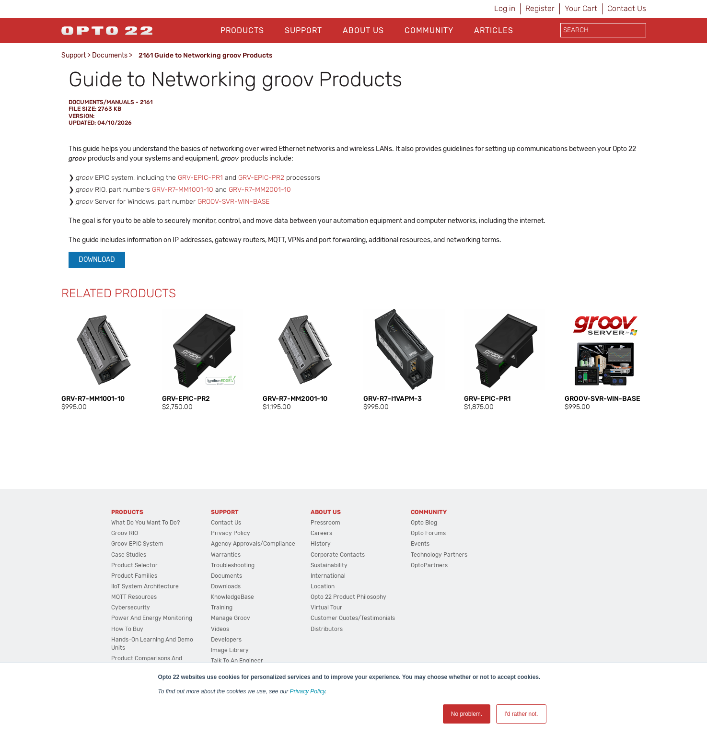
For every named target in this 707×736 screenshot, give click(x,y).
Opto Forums (428, 533)
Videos (220, 629)
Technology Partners (439, 554)
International (328, 575)
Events (420, 543)
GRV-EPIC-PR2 (261, 178)
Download (97, 260)
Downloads (226, 586)
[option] (102, 360)
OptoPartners (429, 565)
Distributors (327, 629)
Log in (504, 8)
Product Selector (134, 565)
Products (242, 30)
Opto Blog (424, 522)
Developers (226, 639)
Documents (109, 55)
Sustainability (329, 565)
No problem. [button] (466, 714)
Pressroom (325, 522)
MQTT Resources (134, 597)
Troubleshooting (233, 565)
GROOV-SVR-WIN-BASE (233, 202)
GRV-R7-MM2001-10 (260, 190)
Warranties (226, 554)
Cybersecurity (130, 607)
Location (323, 586)
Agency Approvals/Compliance (253, 543)
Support (303, 30)
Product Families (134, 575)
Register (540, 8)
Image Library (230, 650)
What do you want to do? (145, 522)
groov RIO (124, 533)
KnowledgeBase (232, 597)
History (321, 543)
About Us (363, 30)
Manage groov (230, 618)
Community (429, 30)
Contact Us (626, 8)
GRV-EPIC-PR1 (200, 178)
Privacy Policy (307, 691)
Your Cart (581, 8)
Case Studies (128, 554)
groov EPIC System (137, 543)
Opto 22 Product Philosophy (348, 597)
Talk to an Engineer (237, 660)
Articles (493, 30)
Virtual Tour (326, 607)
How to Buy (127, 629)
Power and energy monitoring (151, 618)
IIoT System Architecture (145, 586)
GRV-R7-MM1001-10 (182, 190)
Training (221, 607)
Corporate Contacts (338, 554)
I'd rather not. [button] (521, 714)
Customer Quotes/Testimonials (353, 618)
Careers (321, 533)
